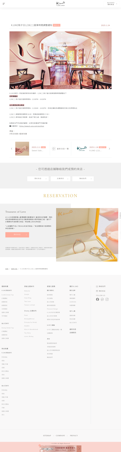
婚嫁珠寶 (72, 315)
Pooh (26, 315)
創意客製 (50, 295)
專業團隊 (72, 298)
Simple (26, 294)
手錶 (3, 408)
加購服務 (50, 333)
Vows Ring (27, 298)
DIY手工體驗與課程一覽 (54, 329)
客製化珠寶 (5, 312)
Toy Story (27, 333)
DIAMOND (73, 302)
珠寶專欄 (72, 305)
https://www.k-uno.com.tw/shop (31, 126)
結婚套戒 (4, 305)
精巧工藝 (72, 295)
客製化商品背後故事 (53, 319)
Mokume (27, 291)
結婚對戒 (4, 302)
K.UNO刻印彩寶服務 (53, 312)
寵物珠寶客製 (51, 305)
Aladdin (27, 326)
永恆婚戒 (4, 309)
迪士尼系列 (73, 322)
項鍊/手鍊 (5, 364)
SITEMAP (47, 436)
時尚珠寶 (72, 319)
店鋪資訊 (60, 178)
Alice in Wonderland (31, 329)
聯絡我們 (83, 178)
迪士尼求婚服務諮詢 (53, 350)
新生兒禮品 (5, 371)
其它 (3, 415)
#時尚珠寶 (13, 134)
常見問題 (50, 354)
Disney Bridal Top (8, 328)
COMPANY (60, 436)
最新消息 (14, 269)
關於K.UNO (74, 286)
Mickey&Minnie (29, 319)
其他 (3, 375)
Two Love (27, 301)
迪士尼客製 (50, 302)
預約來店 (38, 178)
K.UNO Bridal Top (8, 295)
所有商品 (4, 357)
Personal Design (52, 309)
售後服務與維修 (52, 343)
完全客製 (50, 298)
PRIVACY (74, 436)
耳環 (3, 367)
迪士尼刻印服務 (52, 316)
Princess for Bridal (30, 322)
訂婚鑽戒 (4, 298)
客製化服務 (51, 286)
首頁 (6, 269)
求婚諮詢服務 (51, 347)
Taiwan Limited (29, 305)
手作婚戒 (4, 316)
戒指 (3, 360)
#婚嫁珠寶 (22, 134)
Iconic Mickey (28, 336)
